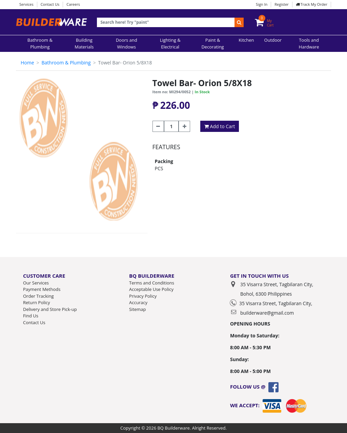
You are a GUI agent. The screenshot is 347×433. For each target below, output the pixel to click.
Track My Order (311, 4)
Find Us (30, 316)
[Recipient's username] (166, 22)
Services (26, 4)
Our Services (36, 283)
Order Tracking (38, 296)
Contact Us (50, 4)
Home (27, 62)
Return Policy (36, 302)
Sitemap (137, 309)
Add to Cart (219, 126)
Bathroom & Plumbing (65, 62)
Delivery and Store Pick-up (50, 309)
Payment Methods (41, 289)
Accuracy (138, 302)
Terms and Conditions (151, 283)
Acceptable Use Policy (151, 289)
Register (281, 4)
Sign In (261, 4)
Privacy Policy (143, 296)
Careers (73, 4)
